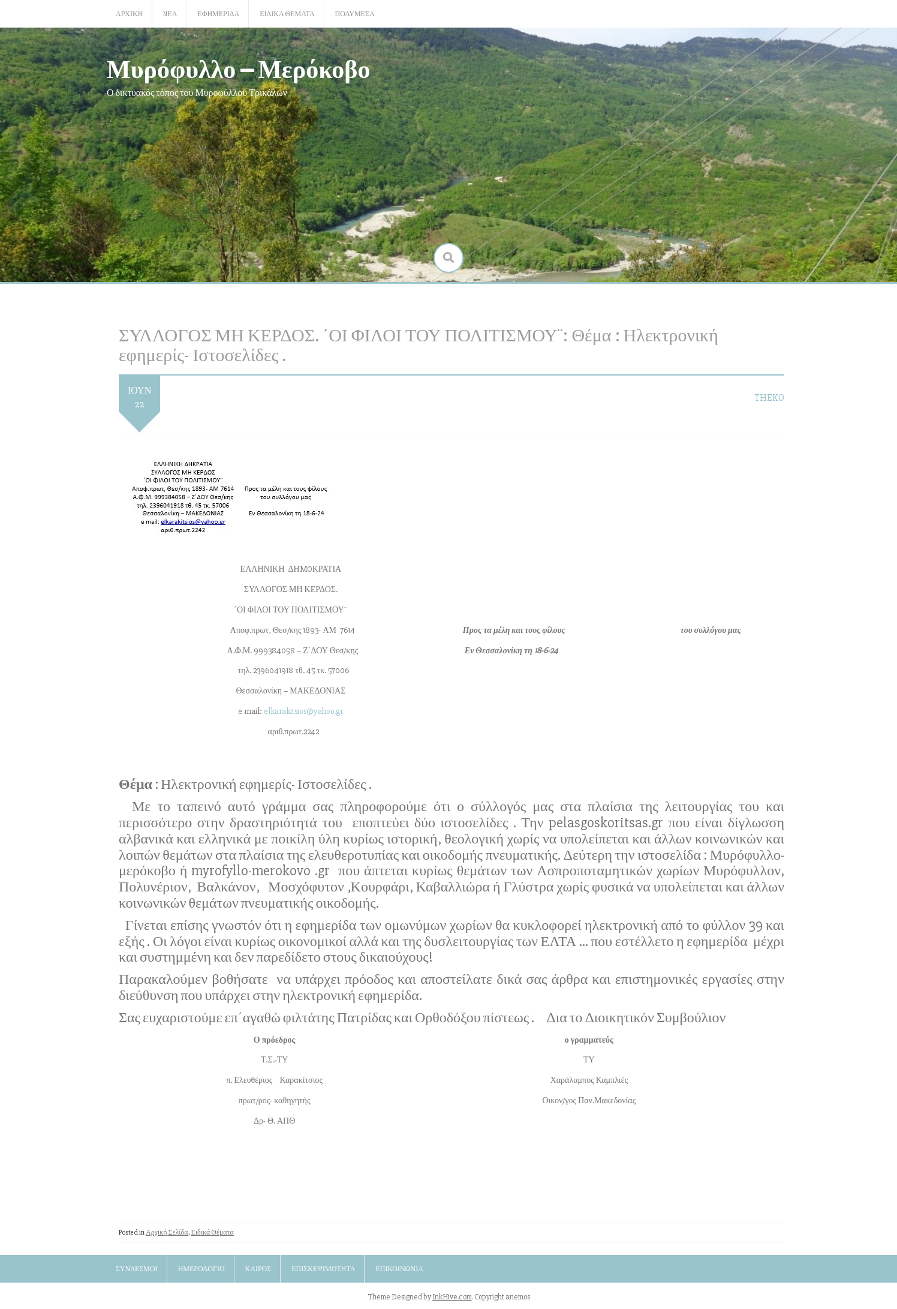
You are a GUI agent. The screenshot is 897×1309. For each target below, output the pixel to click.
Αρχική (129, 14)
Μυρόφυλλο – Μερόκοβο (239, 68)
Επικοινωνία (399, 1269)
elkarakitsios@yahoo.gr (303, 711)
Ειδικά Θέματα (287, 14)
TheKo (769, 398)
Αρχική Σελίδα (167, 1232)
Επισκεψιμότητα (323, 1269)
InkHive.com (452, 1297)
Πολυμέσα (355, 14)
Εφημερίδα (218, 14)
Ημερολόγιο (201, 1269)
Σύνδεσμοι (137, 1269)
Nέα (170, 14)
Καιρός (258, 1269)
